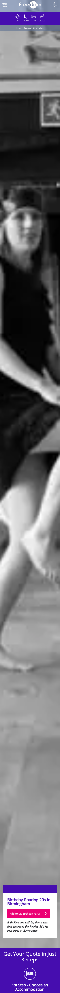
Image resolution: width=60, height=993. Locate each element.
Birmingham (38, 28)
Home (18, 28)
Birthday (27, 28)
